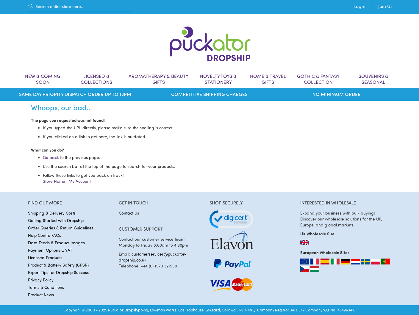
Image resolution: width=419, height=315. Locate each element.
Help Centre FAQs (44, 235)
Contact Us (129, 212)
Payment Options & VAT (50, 250)
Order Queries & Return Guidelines (60, 227)
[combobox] (78, 6)
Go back (51, 157)
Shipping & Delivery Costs (52, 212)
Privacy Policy (41, 279)
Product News (41, 294)
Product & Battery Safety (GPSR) (58, 264)
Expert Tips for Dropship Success (58, 272)
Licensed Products (45, 257)
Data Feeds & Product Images (56, 242)
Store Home (54, 181)
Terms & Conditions (46, 287)
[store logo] (209, 42)
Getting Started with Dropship (56, 220)
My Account (79, 181)
